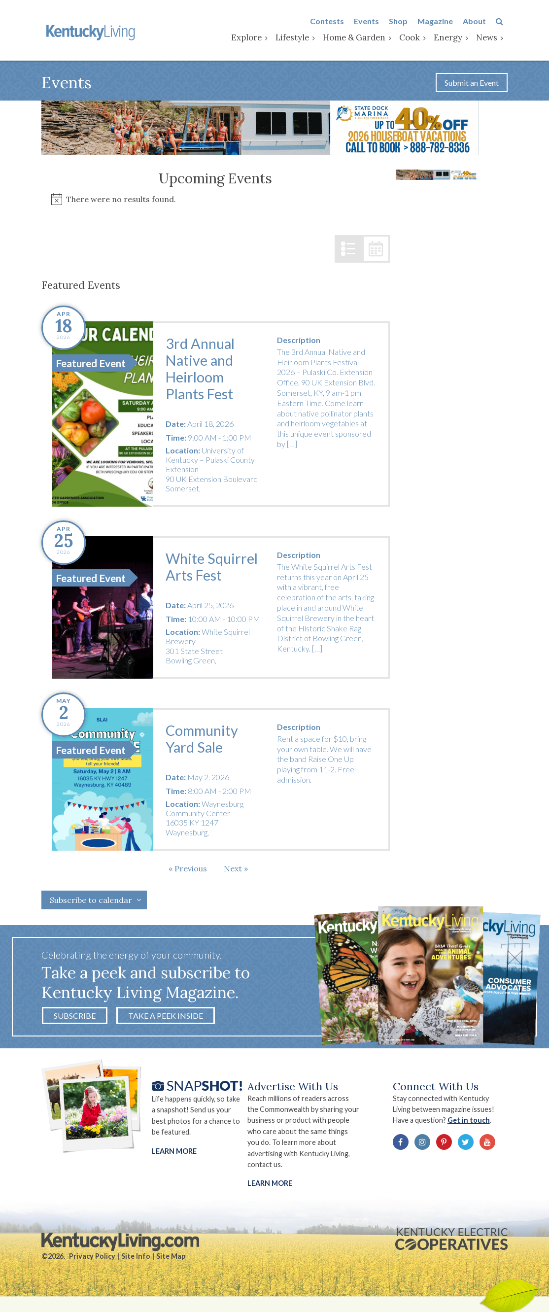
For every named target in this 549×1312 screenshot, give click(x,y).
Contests (331, 21)
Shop (402, 21)
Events (370, 21)
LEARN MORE (270, 1185)
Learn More (174, 1153)
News (491, 38)
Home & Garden (358, 38)
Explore (251, 38)
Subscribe (75, 1017)
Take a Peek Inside (165, 1017)
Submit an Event (472, 84)
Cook (414, 38)
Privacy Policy (92, 1259)
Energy (452, 38)
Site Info (135, 1259)
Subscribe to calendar (91, 901)
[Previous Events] (187, 869)
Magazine (439, 21)
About (478, 21)
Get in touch (471, 1122)
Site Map (170, 1259)
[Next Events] (235, 869)
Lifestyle (296, 38)
